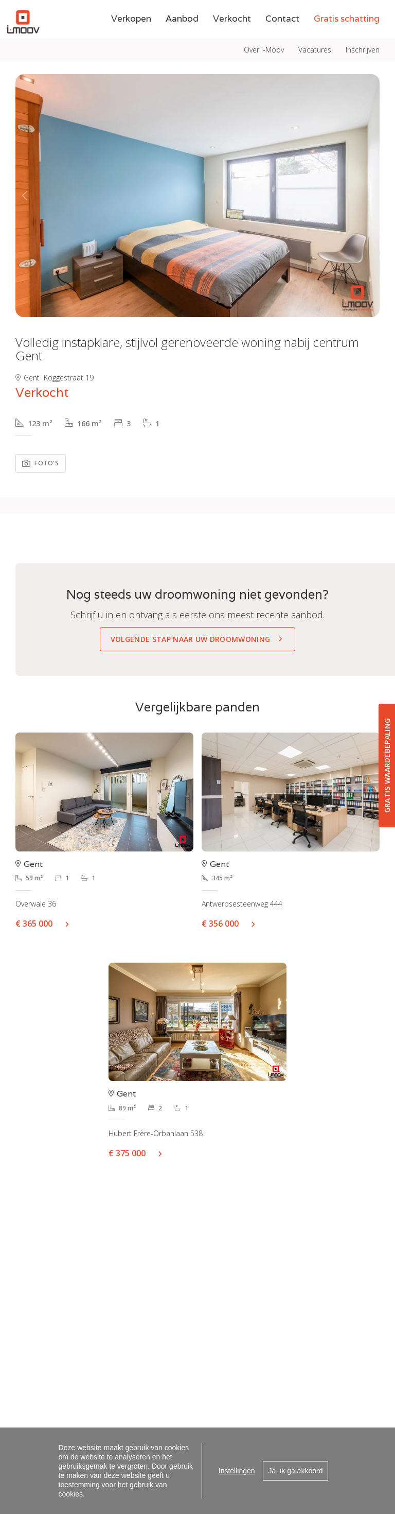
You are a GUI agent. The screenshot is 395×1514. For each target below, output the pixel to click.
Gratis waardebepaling (387, 765)
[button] (24, 195)
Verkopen (131, 41)
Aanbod (182, 41)
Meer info (71, 923)
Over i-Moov (264, 11)
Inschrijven (363, 11)
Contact (282, 41)
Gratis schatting (347, 41)
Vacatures (314, 11)
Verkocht (232, 41)
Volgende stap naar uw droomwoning (191, 639)
